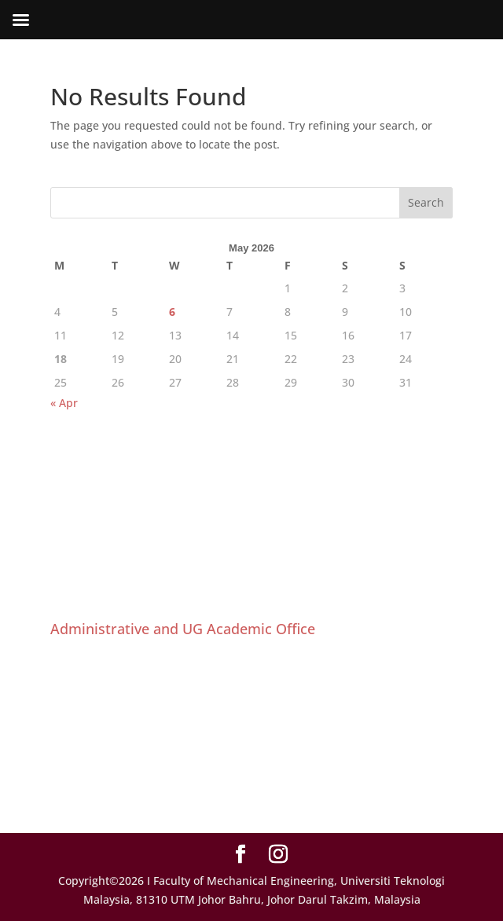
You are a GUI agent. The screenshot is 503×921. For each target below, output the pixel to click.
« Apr (64, 402)
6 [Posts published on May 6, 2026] (172, 311)
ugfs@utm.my (122, 783)
